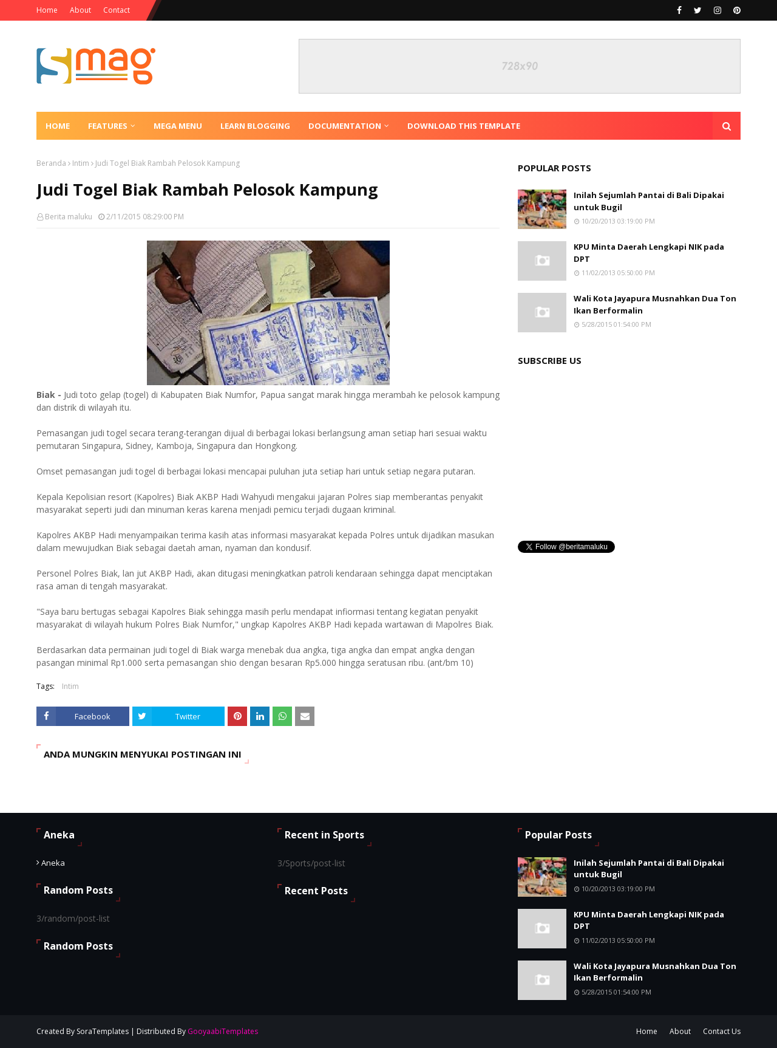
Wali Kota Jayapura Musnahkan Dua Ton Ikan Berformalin (655, 304)
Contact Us (722, 1031)
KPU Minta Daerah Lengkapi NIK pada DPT (649, 252)
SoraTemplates (102, 1031)
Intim (80, 163)
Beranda (51, 163)
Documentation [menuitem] (344, 125)
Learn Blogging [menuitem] (255, 125)
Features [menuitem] (107, 125)
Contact (116, 10)
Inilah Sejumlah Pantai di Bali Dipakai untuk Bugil (649, 201)
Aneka (53, 862)
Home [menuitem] (58, 125)
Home (47, 10)
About (80, 10)
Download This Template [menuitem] (463, 125)
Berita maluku (68, 216)
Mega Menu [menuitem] (178, 125)
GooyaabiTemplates (223, 1031)
